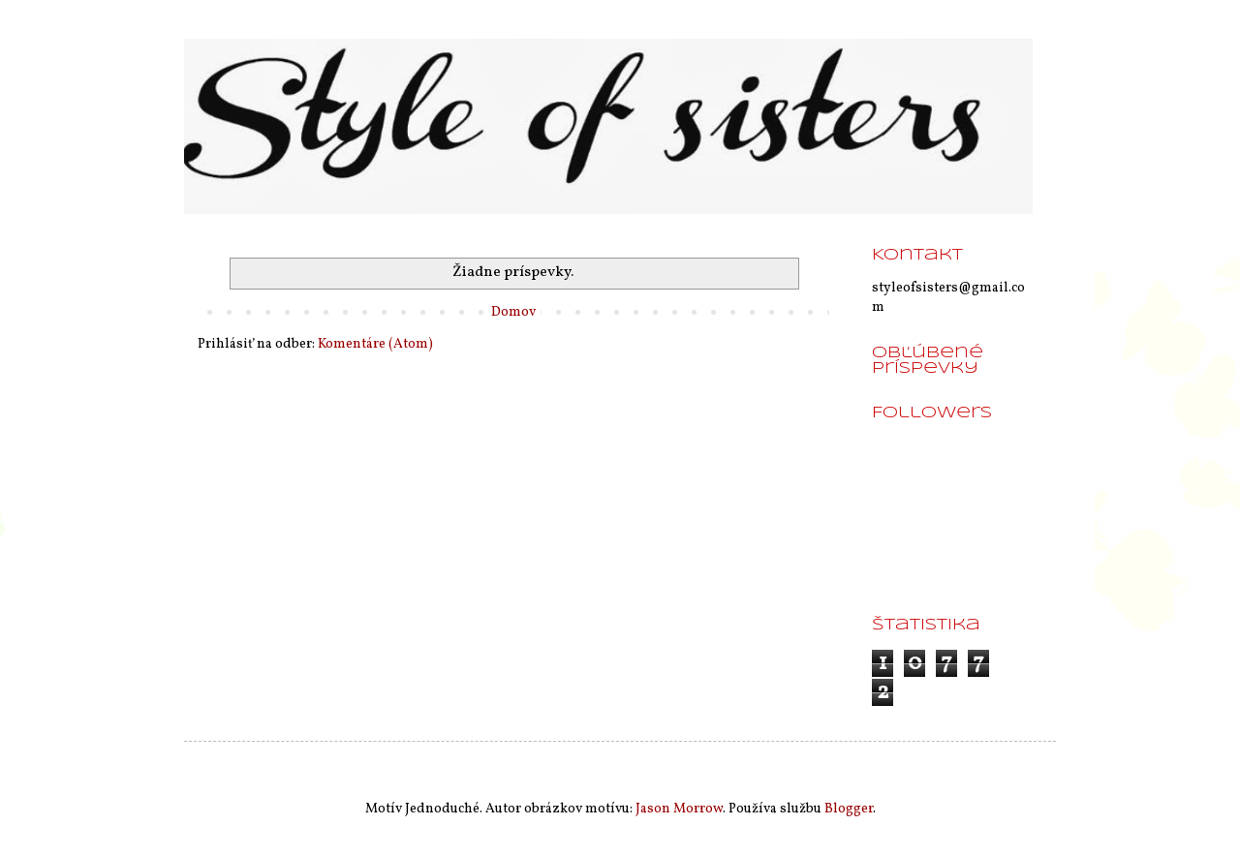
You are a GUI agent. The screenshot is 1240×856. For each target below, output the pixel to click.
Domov (513, 312)
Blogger (848, 809)
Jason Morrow (679, 809)
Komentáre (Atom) (375, 344)
